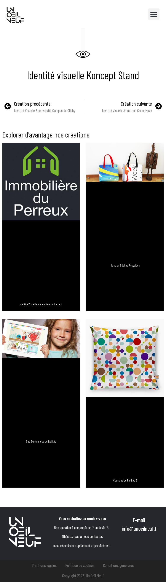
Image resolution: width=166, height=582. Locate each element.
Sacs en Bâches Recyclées (125, 265)
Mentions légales (44, 565)
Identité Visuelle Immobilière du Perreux (41, 304)
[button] (154, 14)
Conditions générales (118, 565)
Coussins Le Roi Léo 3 (125, 480)
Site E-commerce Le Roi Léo (41, 441)
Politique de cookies (79, 565)
